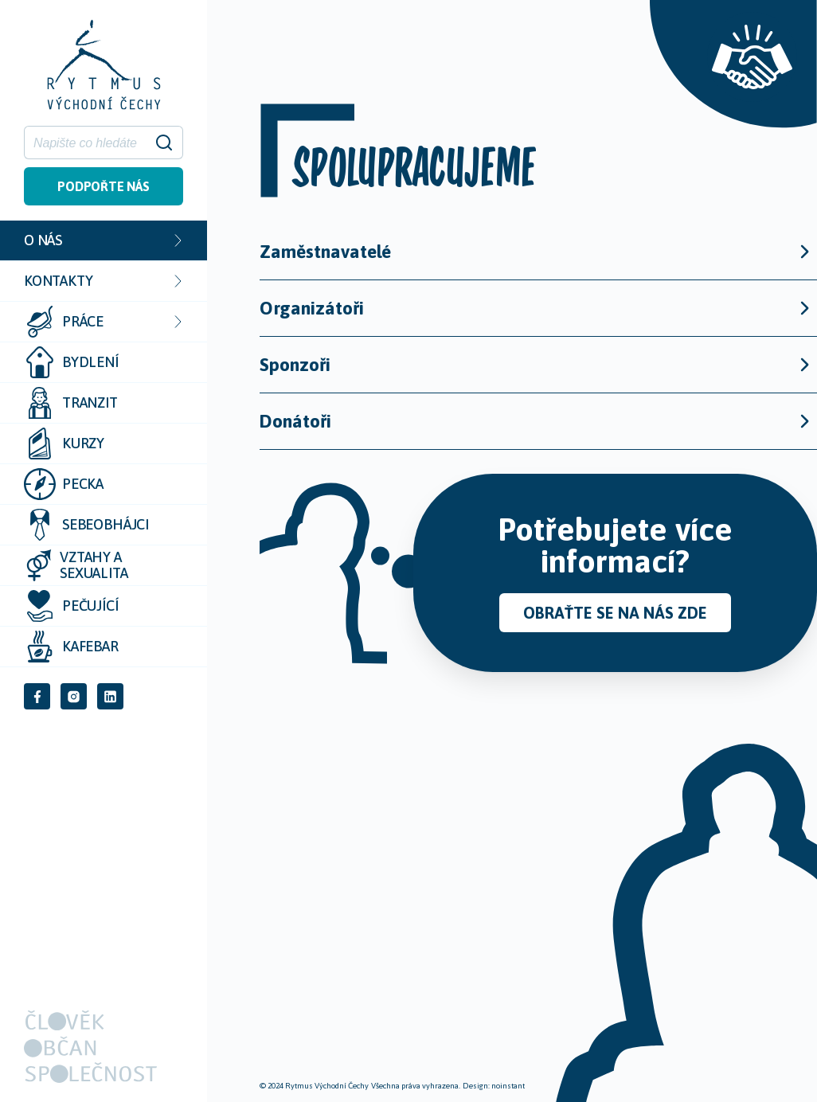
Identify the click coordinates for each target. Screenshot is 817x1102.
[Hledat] (93, 142)
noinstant (508, 1085)
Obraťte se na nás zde (615, 613)
